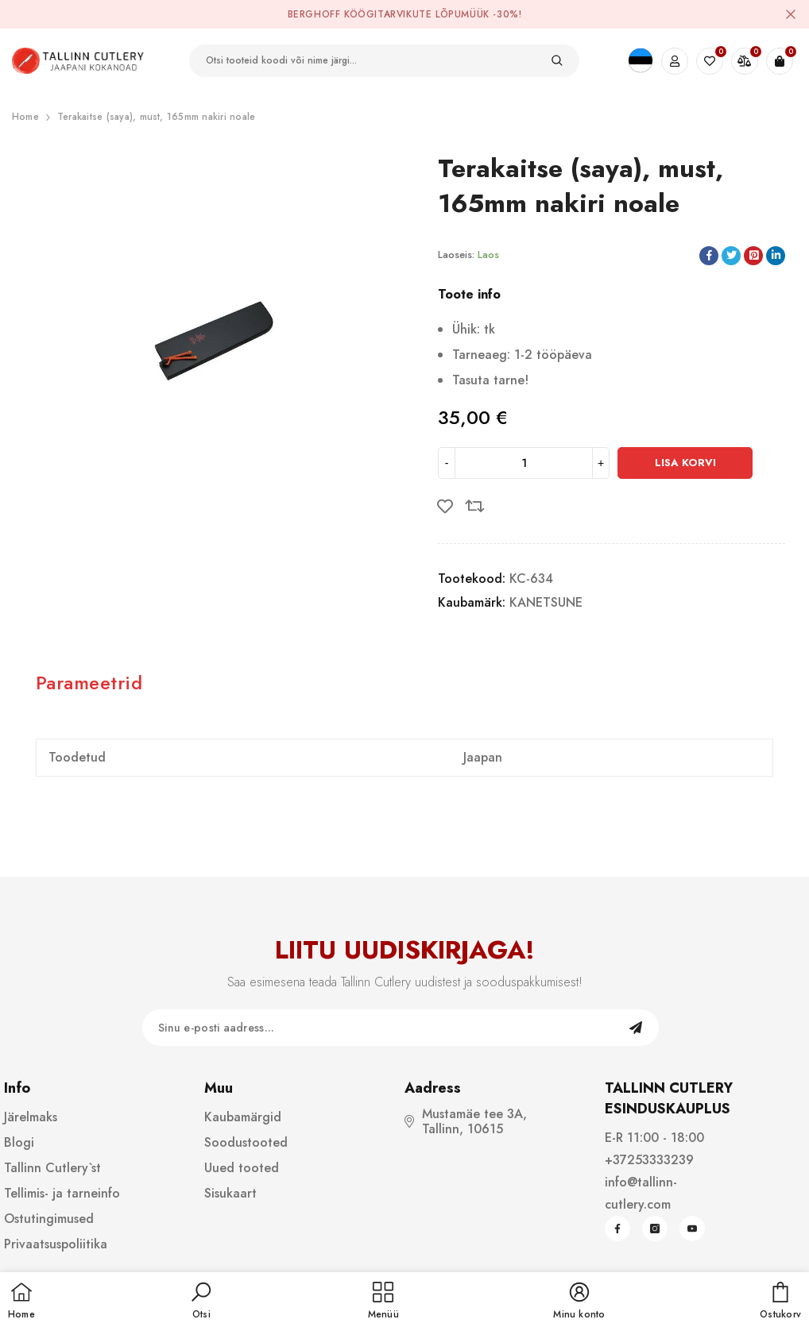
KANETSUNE (546, 602)
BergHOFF (314, 14)
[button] (201, 1301)
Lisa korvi (685, 462)
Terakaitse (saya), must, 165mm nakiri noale (156, 117)
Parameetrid (89, 682)
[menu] (383, 1301)
